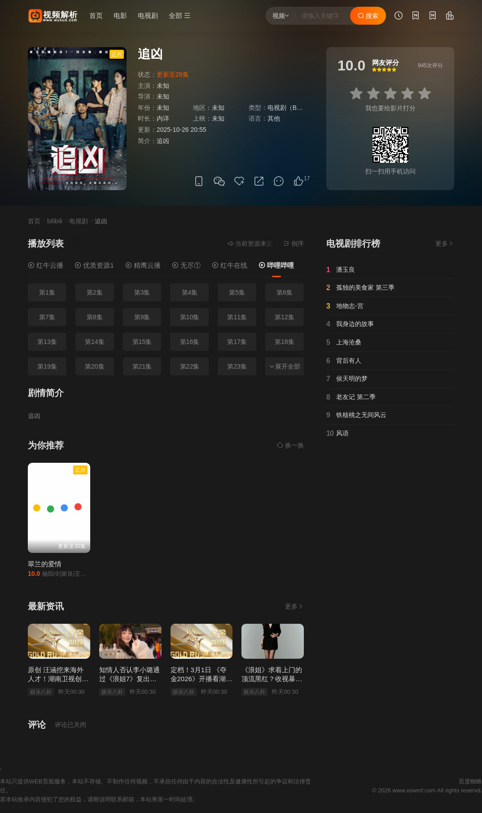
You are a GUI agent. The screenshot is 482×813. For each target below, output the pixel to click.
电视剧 (148, 15)
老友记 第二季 (351, 397)
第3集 (142, 292)
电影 (120, 15)
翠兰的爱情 (44, 564)
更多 (294, 606)
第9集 (142, 317)
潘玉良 (340, 269)
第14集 (95, 341)
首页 (96, 15)
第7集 (47, 317)
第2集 (95, 292)
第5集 (237, 292)
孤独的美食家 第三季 (360, 287)
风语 (337, 433)
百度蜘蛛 (470, 781)
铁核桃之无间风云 (356, 415)
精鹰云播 (143, 265)
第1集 (47, 292)
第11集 (237, 317)
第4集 (190, 292)
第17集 (237, 341)
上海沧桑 (343, 342)
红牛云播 (45, 265)
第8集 (95, 317)
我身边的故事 (350, 324)
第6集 (284, 292)
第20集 (95, 366)
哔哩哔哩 (276, 265)
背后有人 (343, 361)
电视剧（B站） (288, 107)
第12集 (284, 317)
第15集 (142, 341)
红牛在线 (229, 265)
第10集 (190, 317)
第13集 (47, 341)
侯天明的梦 (347, 378)
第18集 (284, 341)
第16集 (190, 341)
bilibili (54, 221)
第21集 (142, 366)
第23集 (237, 366)
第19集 (47, 366)
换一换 (290, 445)
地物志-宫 (345, 306)
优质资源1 (94, 265)
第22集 (190, 366)
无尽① (186, 265)
